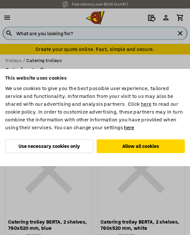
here (146, 104)
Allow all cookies (140, 146)
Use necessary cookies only (49, 146)
